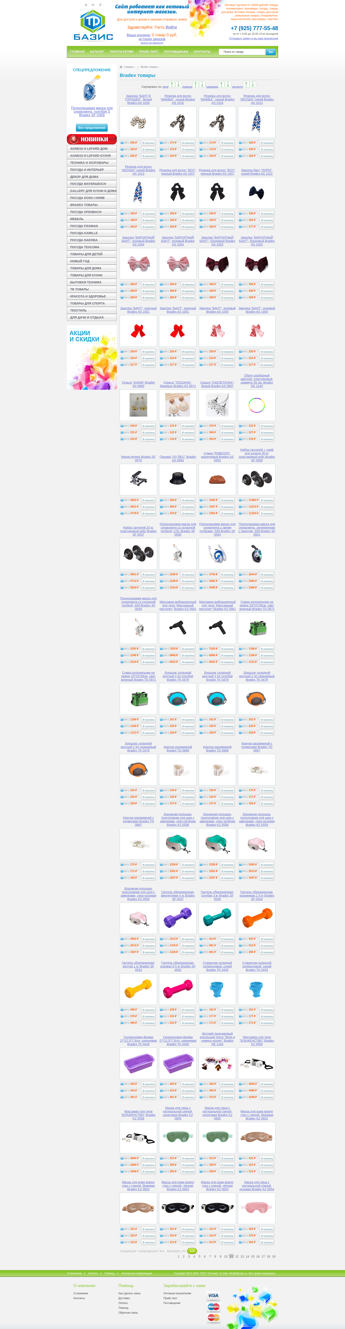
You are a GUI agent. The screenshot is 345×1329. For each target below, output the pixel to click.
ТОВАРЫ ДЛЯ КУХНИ (86, 275)
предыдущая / (149, 1251)
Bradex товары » (150, 66)
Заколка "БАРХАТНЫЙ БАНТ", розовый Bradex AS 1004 (138, 241)
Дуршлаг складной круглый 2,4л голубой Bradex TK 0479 (178, 676)
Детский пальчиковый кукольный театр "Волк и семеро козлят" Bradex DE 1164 (217, 1039)
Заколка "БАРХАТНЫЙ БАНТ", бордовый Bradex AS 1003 (217, 241)
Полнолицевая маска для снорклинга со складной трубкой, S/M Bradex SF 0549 (138, 604)
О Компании (74, 1273)
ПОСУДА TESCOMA (84, 247)
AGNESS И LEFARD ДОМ (88, 148)
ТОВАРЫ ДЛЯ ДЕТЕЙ (86, 254)
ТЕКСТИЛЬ (78, 310)
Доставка (124, 1298)
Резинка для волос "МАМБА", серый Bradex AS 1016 (178, 99)
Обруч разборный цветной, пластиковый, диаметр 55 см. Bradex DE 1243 (256, 381)
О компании (80, 1293)
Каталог (97, 51)
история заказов (152, 39)
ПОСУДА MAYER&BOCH (88, 184)
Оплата (122, 1303)
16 (258, 1256)
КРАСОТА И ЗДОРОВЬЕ (88, 296)
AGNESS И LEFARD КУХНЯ (90, 155)
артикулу (237, 86)
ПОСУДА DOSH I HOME (87, 198)
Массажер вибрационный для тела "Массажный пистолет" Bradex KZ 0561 (177, 605)
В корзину (149, 143)
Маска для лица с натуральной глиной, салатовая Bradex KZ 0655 (178, 1113)
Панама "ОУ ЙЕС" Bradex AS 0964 (178, 458)
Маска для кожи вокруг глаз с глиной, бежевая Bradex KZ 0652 (256, 1115)
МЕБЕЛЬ (76, 219)
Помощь (110, 1273)
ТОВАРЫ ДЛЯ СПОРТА (87, 303)
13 (242, 1256)
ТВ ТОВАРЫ (79, 289)
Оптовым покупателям (177, 1293)
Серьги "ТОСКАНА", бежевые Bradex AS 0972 (178, 384)
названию (212, 86)
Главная (77, 51)
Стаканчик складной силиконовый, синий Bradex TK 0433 (217, 966)
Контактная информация (136, 1273)
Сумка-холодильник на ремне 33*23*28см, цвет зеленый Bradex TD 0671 (257, 605)
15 (253, 1256)
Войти (171, 27)
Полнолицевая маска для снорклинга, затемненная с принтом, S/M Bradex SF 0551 (256, 529)
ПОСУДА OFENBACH (85, 212)
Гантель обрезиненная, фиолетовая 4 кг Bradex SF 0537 (178, 895)
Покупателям (121, 51)
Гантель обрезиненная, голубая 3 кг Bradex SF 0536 (217, 895)
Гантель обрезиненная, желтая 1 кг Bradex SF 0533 (138, 966)
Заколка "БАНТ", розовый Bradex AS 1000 (217, 309)
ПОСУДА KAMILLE (84, 233)
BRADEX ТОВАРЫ (84, 205)
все (162, 1251)
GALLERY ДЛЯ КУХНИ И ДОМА (93, 191)
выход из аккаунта (152, 42)
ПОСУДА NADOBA (83, 240)
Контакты (202, 51)
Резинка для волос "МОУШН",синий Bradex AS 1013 (257, 99)
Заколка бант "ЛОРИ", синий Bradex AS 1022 (257, 171)
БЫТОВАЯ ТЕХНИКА (85, 282)
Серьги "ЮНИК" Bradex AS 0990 (138, 384)
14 (247, 1256)
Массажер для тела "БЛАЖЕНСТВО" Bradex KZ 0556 (257, 1040)
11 (231, 1256)
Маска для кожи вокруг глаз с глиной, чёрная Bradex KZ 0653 (177, 1185)
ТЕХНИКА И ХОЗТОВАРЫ (89, 162)
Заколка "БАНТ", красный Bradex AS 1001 (138, 309)
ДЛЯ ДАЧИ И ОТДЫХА (87, 317)
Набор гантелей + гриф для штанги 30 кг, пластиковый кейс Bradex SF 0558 (257, 455)
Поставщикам (176, 51)
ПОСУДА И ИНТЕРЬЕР (87, 169)
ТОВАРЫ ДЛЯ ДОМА (85, 268)
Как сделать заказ (129, 1293)
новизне (187, 86)
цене (166, 86)
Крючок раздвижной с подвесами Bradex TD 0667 (256, 747)
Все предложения (91, 127)
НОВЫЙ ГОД (79, 261)
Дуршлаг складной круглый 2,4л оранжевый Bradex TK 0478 (257, 676)
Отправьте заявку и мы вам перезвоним (253, 38)
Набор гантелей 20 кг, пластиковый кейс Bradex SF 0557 (138, 531)
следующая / (129, 1251)
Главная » (129, 66)
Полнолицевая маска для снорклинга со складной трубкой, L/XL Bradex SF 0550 (178, 529)
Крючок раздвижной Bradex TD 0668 (178, 748)
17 (263, 1256)
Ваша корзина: (139, 35)
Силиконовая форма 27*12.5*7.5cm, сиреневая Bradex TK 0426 (138, 1040)
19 (273, 1256)
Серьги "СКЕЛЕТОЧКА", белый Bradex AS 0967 (217, 384)
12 (237, 1256)
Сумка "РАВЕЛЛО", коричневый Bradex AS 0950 (217, 456)
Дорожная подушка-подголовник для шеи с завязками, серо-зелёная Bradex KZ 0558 (178, 819)
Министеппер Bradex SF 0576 (138, 458)
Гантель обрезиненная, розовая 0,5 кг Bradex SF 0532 (178, 966)
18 (268, 1256)
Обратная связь (128, 1312)
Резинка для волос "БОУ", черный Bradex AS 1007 (177, 171)
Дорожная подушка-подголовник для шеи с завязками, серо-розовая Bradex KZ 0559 (257, 819)
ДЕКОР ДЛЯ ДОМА (84, 176)
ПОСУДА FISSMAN (84, 226)
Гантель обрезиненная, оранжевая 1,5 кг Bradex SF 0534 (257, 895)
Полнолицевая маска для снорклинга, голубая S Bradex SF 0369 (92, 111)
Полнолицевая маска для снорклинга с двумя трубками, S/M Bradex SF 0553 (217, 529)
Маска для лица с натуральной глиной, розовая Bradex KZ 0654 (257, 1185)
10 (226, 1256)
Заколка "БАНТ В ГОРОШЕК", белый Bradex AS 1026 (138, 99)
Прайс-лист (148, 51)
